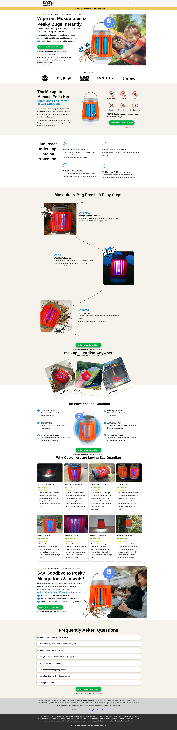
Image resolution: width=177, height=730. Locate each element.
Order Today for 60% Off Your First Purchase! (88, 8)
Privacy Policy (93, 710)
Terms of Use (101, 710)
